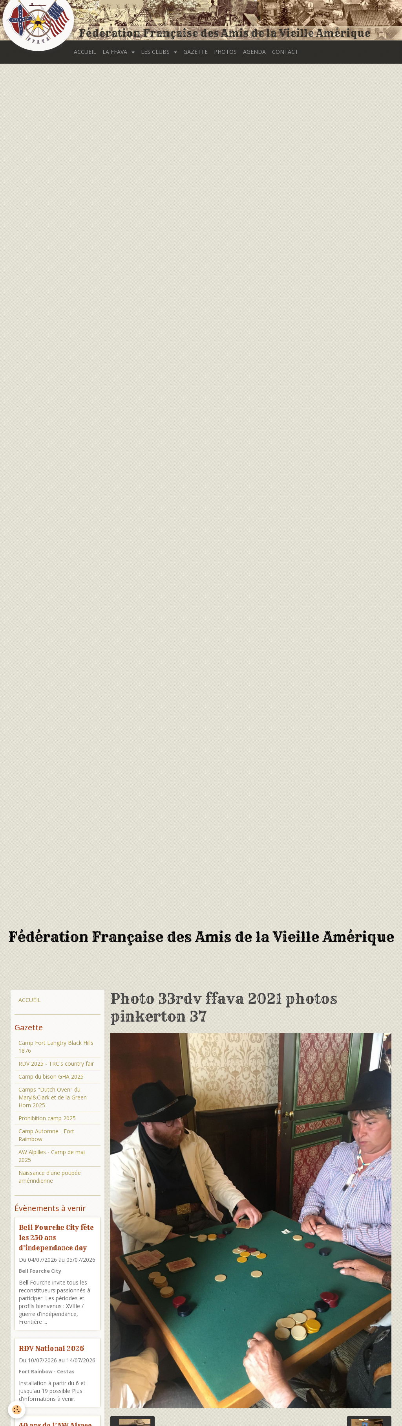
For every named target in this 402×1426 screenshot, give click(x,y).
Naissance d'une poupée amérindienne (49, 1176)
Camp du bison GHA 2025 (51, 1076)
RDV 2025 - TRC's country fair (56, 1063)
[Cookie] (17, 1410)
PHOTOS (225, 51)
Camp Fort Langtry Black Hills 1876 (55, 1046)
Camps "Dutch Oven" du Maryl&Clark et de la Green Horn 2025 (52, 1097)
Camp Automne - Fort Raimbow (46, 1135)
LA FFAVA (115, 51)
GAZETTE (195, 51)
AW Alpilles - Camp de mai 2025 (51, 1156)
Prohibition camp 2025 (47, 1118)
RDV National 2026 (51, 1348)
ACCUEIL (85, 51)
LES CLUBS (156, 51)
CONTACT (285, 51)
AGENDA (254, 51)
